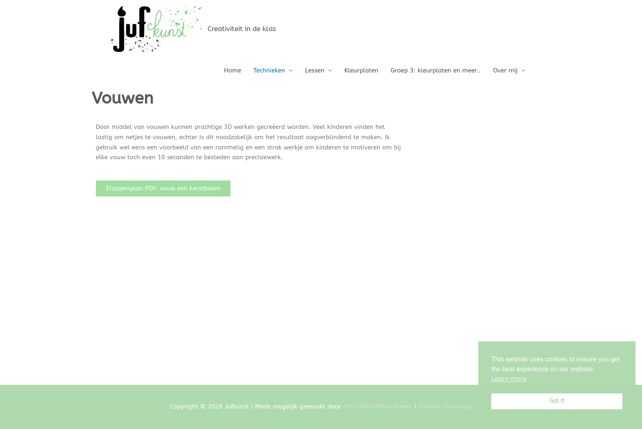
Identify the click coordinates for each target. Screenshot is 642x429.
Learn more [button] (509, 379)
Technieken (269, 70)
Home (232, 70)
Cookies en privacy (445, 406)
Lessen (314, 70)
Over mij (505, 70)
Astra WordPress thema (377, 406)
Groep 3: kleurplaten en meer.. (436, 70)
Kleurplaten (361, 70)
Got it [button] (557, 400)
